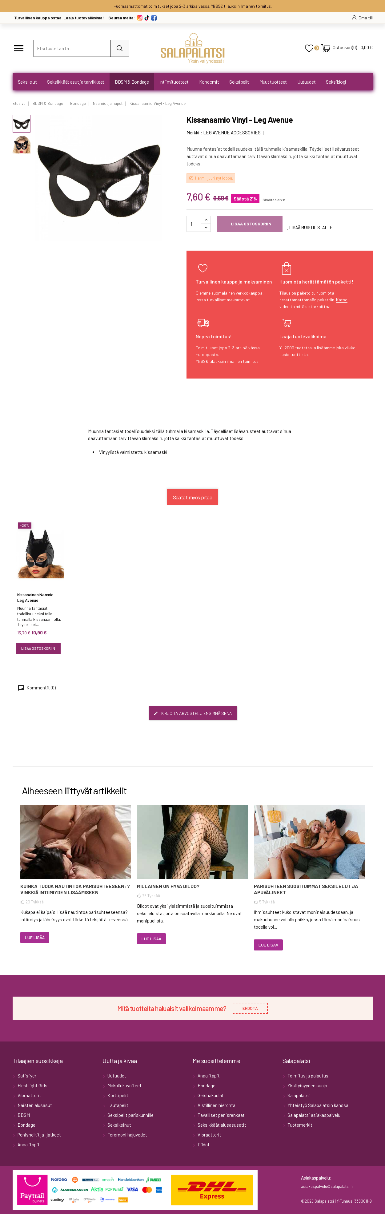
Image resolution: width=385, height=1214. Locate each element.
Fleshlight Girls (32, 1085)
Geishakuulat (210, 1095)
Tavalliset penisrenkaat (221, 1115)
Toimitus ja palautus (307, 1075)
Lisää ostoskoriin (250, 223)
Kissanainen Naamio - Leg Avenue (36, 597)
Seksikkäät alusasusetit (221, 1125)
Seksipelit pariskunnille (130, 1115)
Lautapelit (117, 1105)
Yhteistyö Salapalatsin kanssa (317, 1105)
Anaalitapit (28, 1144)
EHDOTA (250, 1008)
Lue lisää (35, 937)
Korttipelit (117, 1095)
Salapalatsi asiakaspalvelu (313, 1115)
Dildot (203, 1144)
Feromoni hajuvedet (126, 1134)
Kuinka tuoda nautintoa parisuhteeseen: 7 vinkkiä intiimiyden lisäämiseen (75, 889)
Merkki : (194, 132)
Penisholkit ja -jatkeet (39, 1134)
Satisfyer (26, 1075)
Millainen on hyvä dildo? (168, 886)
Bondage (26, 1125)
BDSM (23, 1115)
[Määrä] (193, 224)
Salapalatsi (298, 1095)
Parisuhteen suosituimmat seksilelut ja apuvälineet (306, 889)
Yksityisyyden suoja (307, 1085)
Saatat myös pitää (192, 497)
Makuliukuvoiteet (124, 1085)
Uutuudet (116, 1075)
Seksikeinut (118, 1125)
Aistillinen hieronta (216, 1105)
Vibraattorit (29, 1095)
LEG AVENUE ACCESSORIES (232, 132)
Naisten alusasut (34, 1105)
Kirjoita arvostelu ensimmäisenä (193, 713)
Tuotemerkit (299, 1125)
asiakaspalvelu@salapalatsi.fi (327, 1186)
